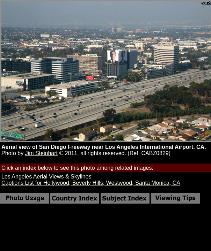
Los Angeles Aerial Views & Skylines (46, 177)
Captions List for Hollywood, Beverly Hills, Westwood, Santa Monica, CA (90, 183)
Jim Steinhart (41, 153)
